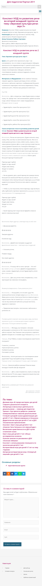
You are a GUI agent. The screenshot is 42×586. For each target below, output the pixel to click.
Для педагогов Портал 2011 (21, 1)
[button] (40, 11)
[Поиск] (39, 7)
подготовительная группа (16, 465)
